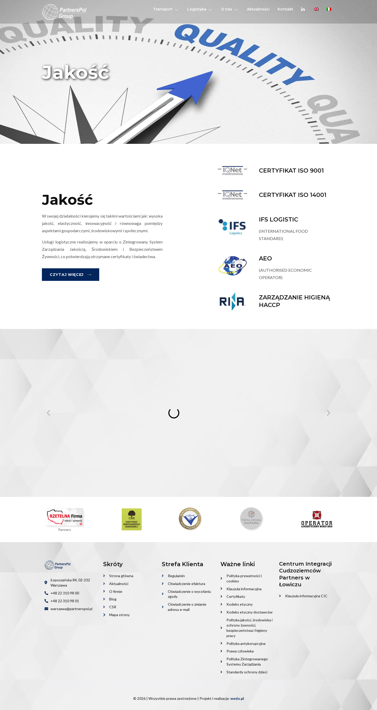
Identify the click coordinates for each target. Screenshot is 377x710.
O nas (230, 9)
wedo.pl (237, 698)
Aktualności (258, 9)
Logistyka (200, 9)
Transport (166, 9)
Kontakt (285, 9)
